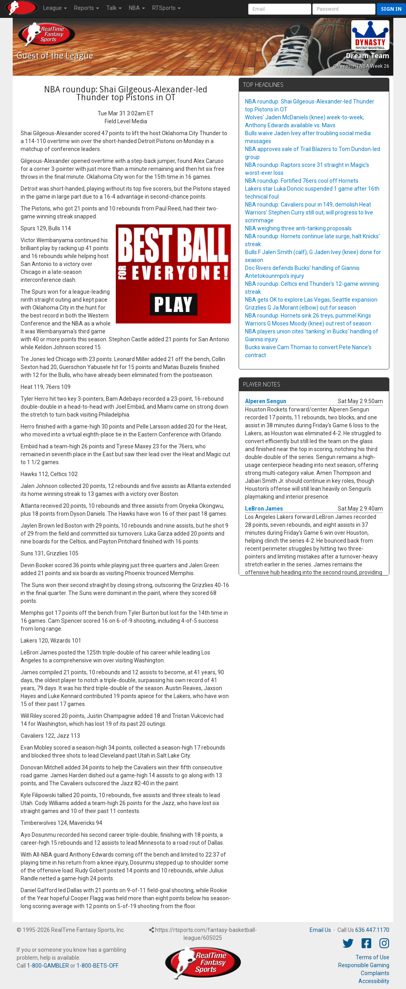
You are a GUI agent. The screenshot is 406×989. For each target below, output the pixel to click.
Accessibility (373, 981)
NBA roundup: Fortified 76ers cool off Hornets (301, 181)
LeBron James (264, 508)
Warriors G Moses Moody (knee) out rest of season (308, 323)
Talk (114, 8)
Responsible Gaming (363, 965)
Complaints (375, 973)
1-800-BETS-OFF (97, 965)
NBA (137, 8)
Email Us (320, 930)
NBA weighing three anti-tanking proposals (298, 228)
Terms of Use (372, 957)
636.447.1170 (372, 930)
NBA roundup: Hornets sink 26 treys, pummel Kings (308, 315)
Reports (86, 8)
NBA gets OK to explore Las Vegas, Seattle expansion (311, 300)
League (55, 8)
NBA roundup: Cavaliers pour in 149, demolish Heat (308, 204)
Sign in (391, 9)
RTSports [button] (166, 8)
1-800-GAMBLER (48, 965)
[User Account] (279, 9)
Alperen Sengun (265, 401)
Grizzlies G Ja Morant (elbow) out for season (300, 307)
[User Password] (343, 9)
